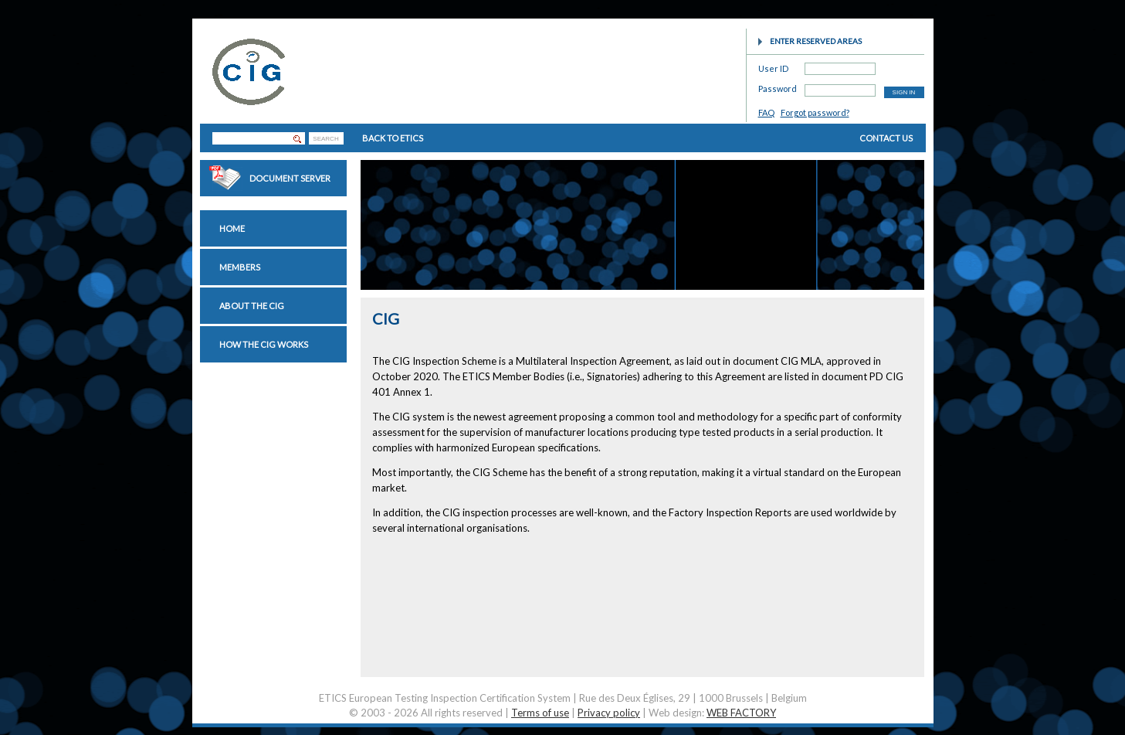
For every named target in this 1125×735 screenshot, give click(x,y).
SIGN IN (904, 92)
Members (239, 267)
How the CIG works (263, 344)
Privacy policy (609, 712)
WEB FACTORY (741, 712)
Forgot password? (815, 112)
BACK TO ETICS (392, 138)
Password (777, 86)
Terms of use (540, 712)
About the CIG (251, 306)
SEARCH (325, 138)
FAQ (766, 112)
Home (232, 228)
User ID (773, 66)
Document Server (289, 178)
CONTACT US (886, 138)
